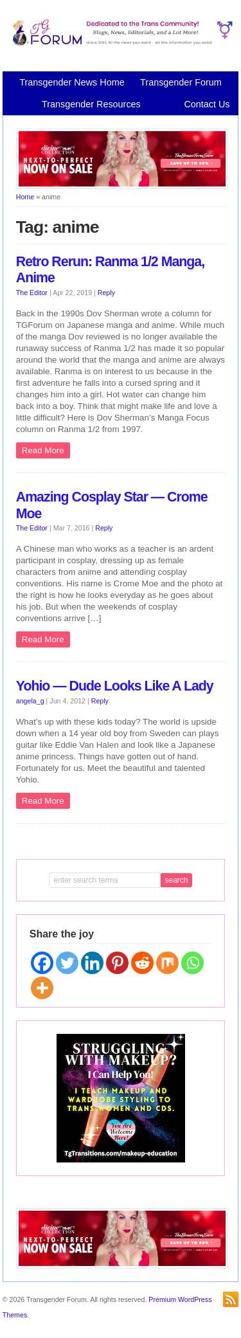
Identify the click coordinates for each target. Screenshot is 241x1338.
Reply (106, 292)
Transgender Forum (181, 82)
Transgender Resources (91, 104)
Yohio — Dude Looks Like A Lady (114, 686)
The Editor (32, 292)
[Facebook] (42, 963)
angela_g (30, 701)
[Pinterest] (117, 963)
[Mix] (167, 963)
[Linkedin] (92, 963)
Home (25, 197)
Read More (43, 450)
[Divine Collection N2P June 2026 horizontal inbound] (122, 186)
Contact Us (206, 104)
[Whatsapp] (192, 963)
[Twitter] (67, 963)
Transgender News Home (71, 82)
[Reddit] (142, 963)
